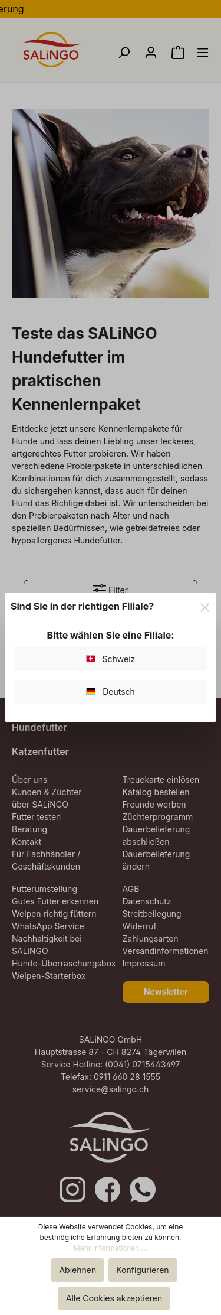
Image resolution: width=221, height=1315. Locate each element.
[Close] (204, 606)
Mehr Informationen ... (110, 1248)
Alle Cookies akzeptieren (114, 1298)
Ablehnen (77, 1270)
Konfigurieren (142, 1270)
